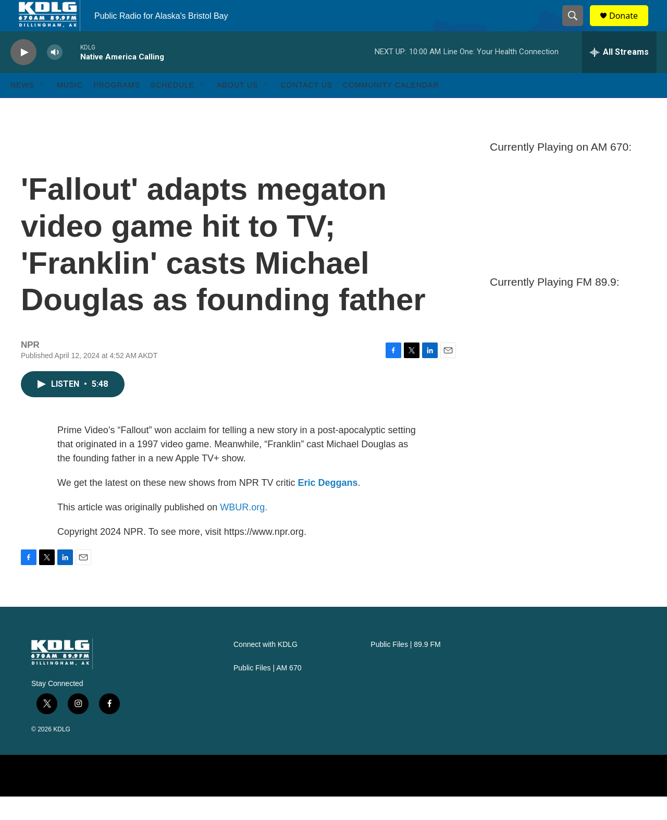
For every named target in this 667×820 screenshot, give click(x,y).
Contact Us (306, 108)
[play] (23, 76)
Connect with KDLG (265, 668)
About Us (237, 108)
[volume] (55, 76)
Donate (630, 27)
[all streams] (619, 75)
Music (70, 108)
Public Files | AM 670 (267, 691)
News (22, 108)
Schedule (172, 108)
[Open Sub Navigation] (42, 108)
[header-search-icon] (577, 27)
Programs (116, 108)
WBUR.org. (243, 530)
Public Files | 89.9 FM (405, 668)
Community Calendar (391, 108)
